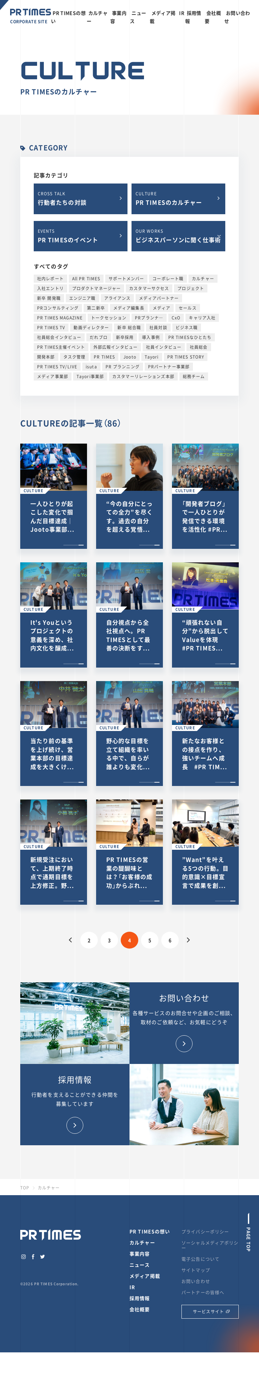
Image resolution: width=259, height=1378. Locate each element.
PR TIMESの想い (150, 1231)
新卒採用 (125, 337)
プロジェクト (190, 288)
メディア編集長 (128, 308)
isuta (91, 367)
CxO (176, 318)
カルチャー (203, 279)
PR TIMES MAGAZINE (60, 318)
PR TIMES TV (51, 328)
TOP (24, 1188)
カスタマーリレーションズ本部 (143, 376)
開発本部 (46, 357)
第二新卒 (96, 308)
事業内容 (140, 1253)
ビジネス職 (187, 328)
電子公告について (200, 1259)
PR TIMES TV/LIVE (57, 367)
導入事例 (151, 337)
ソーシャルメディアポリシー (210, 1245)
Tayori (152, 357)
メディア (162, 308)
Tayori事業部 (90, 376)
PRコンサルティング (58, 308)
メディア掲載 (145, 1275)
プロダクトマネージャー (96, 288)
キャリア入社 (202, 318)
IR (181, 12)
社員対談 (158, 328)
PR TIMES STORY (185, 357)
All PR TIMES (86, 279)
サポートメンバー (126, 279)
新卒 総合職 (129, 328)
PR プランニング (123, 367)
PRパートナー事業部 (169, 367)
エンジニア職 (82, 298)
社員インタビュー (163, 347)
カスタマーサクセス (149, 288)
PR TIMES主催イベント (61, 347)
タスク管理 (74, 357)
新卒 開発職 (49, 298)
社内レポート (50, 279)
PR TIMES (104, 357)
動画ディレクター (91, 328)
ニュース (140, 1264)
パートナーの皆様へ (202, 1292)
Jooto (129, 357)
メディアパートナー (159, 298)
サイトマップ (195, 1270)
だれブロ (99, 337)
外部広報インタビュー (115, 347)
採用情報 (140, 1298)
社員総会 (199, 347)
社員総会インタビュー (59, 337)
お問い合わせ (195, 1281)
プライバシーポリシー (205, 1231)
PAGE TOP (249, 1239)
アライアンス (117, 298)
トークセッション (108, 318)
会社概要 (140, 1309)
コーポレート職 (167, 279)
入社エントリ (50, 288)
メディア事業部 (52, 376)
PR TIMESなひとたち (190, 337)
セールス (188, 308)
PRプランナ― (149, 318)
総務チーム (194, 376)
